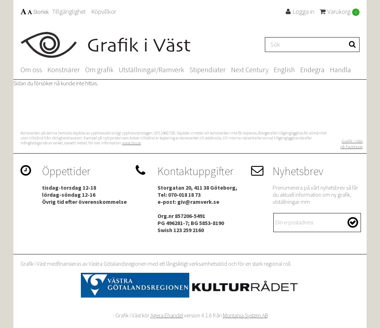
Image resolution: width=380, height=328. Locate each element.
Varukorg (340, 11)
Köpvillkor (103, 11)
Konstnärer (63, 69)
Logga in (300, 11)
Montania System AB (245, 315)
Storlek (34, 11)
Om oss (31, 69)
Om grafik (99, 69)
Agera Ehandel (166, 315)
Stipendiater (207, 69)
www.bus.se (131, 142)
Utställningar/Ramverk (151, 69)
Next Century (249, 69)
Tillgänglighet (69, 11)
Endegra (312, 69)
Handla (340, 69)
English (284, 69)
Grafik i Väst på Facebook (351, 143)
